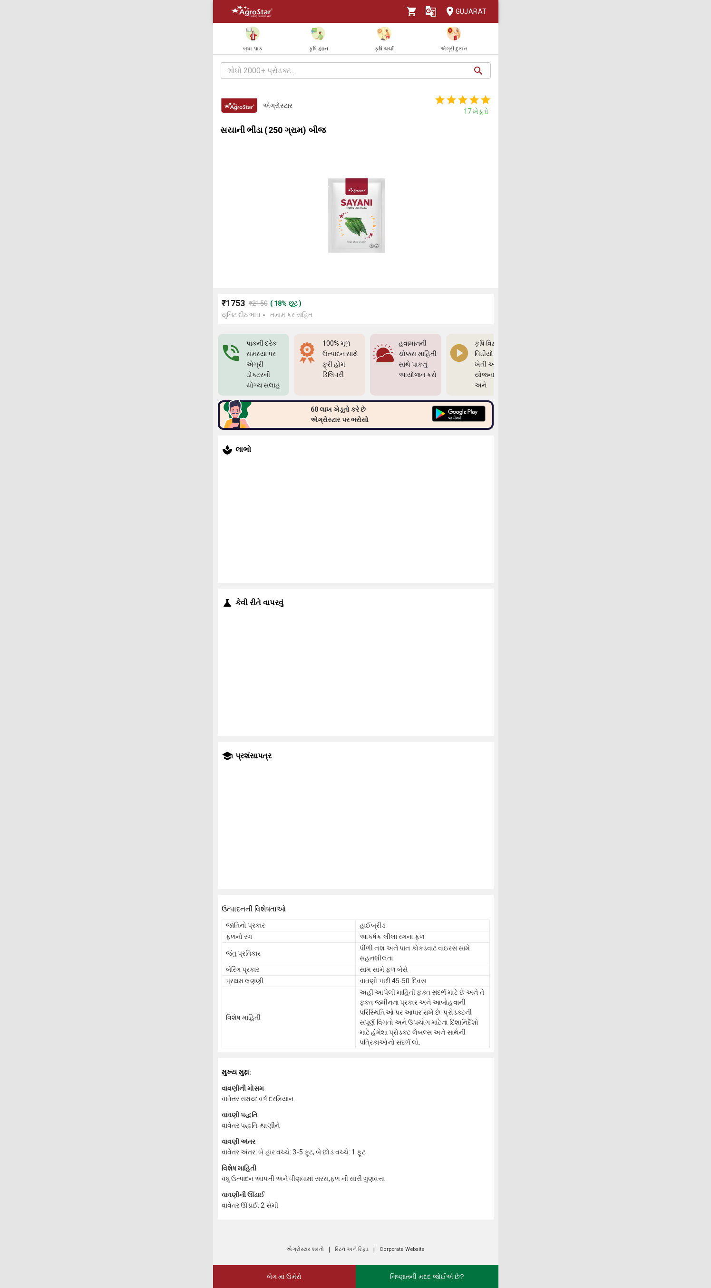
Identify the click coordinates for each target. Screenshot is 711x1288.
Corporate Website (402, 1249)
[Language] (430, 11)
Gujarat (463, 11)
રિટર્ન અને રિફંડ (352, 1249)
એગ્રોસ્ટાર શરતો (304, 1249)
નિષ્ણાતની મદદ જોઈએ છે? (427, 1276)
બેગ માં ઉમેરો (284, 1276)
